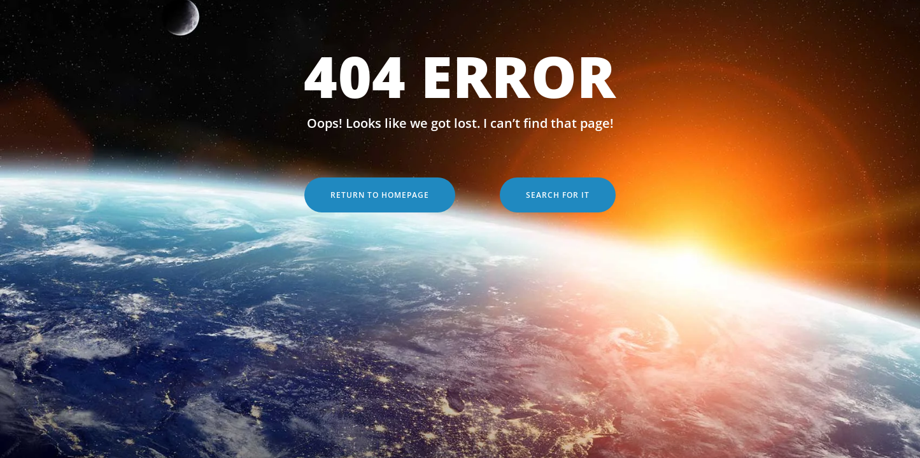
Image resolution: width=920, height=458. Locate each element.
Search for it (558, 195)
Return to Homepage (379, 195)
